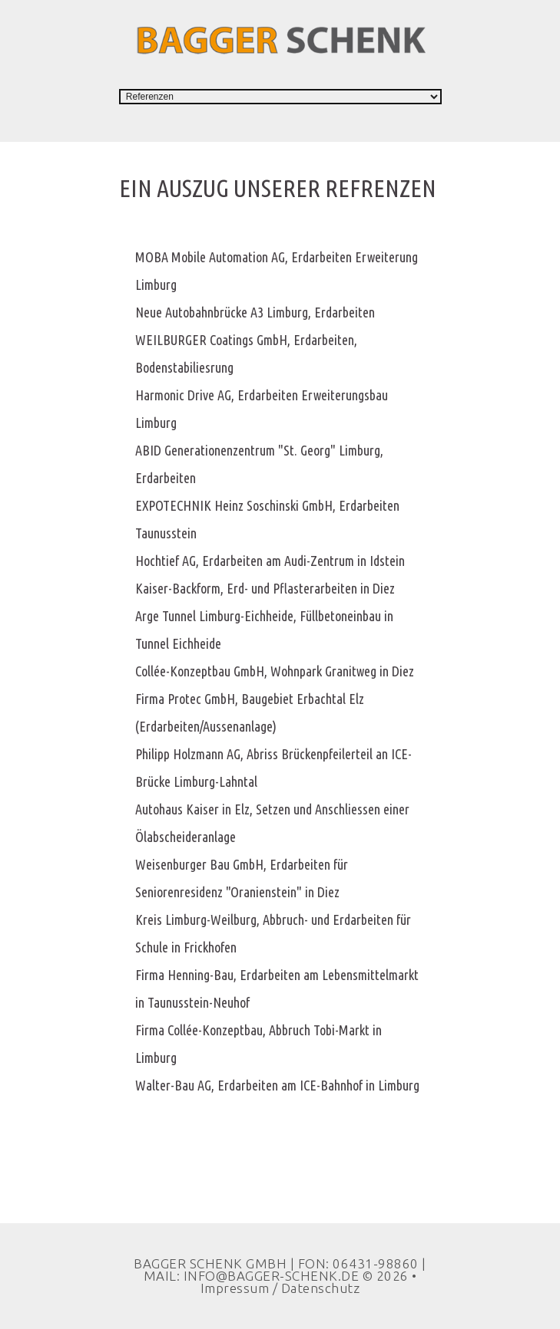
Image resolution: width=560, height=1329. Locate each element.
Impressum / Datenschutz (280, 1288)
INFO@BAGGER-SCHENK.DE (272, 1275)
